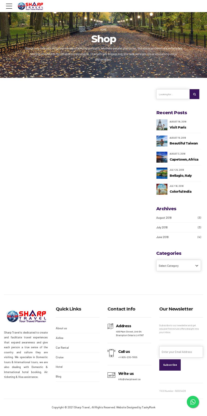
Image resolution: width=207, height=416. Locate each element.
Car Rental (62, 347)
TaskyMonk (148, 407)
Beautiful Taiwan (184, 143)
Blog (58, 376)
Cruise (59, 357)
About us (61, 328)
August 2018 (164, 217)
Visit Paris (178, 127)
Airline (59, 338)
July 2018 (162, 227)
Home (103, 29)
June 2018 (162, 237)
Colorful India (180, 192)
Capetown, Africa (184, 160)
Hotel (59, 367)
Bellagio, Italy (181, 176)
